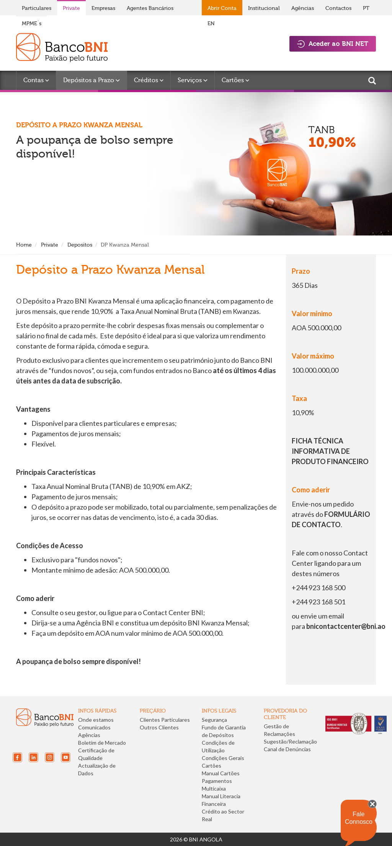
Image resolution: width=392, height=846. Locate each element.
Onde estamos (96, 719)
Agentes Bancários (150, 8)
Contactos (338, 8)
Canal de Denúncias (287, 749)
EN (211, 23)
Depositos (79, 245)
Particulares (36, 8)
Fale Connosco (358, 818)
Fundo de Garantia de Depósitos (224, 731)
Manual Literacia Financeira (221, 800)
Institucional (264, 8)
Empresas (103, 8)
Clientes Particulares (165, 719)
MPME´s (31, 23)
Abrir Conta (222, 8)
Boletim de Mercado (102, 742)
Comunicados (94, 727)
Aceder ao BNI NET (332, 44)
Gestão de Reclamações (279, 730)
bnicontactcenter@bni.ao (345, 626)
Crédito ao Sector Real (223, 815)
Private (71, 8)
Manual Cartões (221, 773)
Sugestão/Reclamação (290, 741)
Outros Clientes (159, 727)
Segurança (214, 719)
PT (366, 8)
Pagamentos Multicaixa (217, 785)
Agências (302, 8)
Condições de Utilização (218, 746)
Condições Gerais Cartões (223, 762)
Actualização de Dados (97, 769)
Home (24, 245)
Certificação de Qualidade (96, 754)
